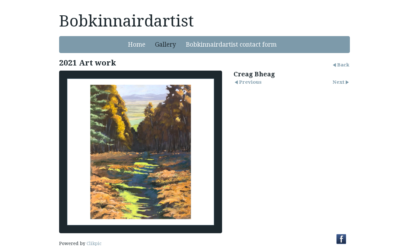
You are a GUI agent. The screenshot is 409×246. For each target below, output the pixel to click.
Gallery (165, 44)
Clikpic (94, 243)
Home (136, 44)
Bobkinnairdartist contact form (231, 44)
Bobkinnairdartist (126, 21)
